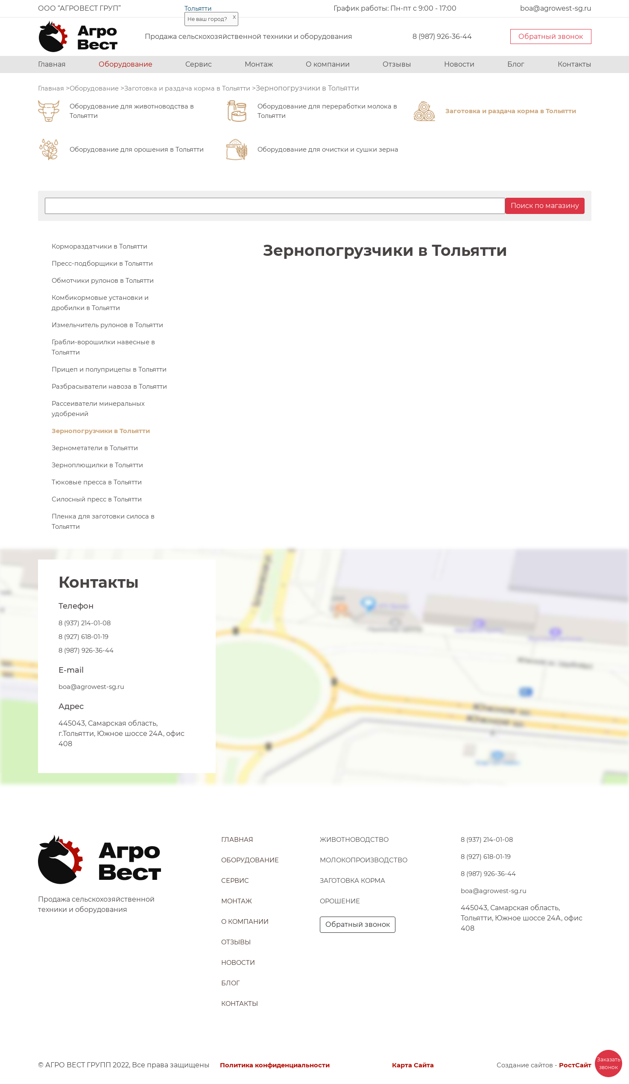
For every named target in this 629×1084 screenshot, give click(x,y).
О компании (328, 64)
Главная (52, 64)
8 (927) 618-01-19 (86, 667)
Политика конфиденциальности (280, 1065)
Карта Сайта (415, 1065)
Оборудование (125, 64)
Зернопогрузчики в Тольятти (105, 461)
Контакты (574, 64)
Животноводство (357, 839)
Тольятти (198, 8)
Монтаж (259, 64)
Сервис (198, 64)
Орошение (342, 901)
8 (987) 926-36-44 (442, 36)
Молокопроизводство (368, 860)
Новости (459, 64)
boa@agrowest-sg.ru (94, 717)
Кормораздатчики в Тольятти (103, 246)
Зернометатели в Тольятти (99, 479)
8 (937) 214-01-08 (87, 654)
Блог (515, 64)
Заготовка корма (355, 880)
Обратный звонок (550, 36)
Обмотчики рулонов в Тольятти (108, 280)
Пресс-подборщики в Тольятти (107, 263)
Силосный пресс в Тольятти (101, 530)
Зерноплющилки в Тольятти (102, 496)
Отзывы (397, 64)
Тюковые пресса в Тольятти (100, 513)
